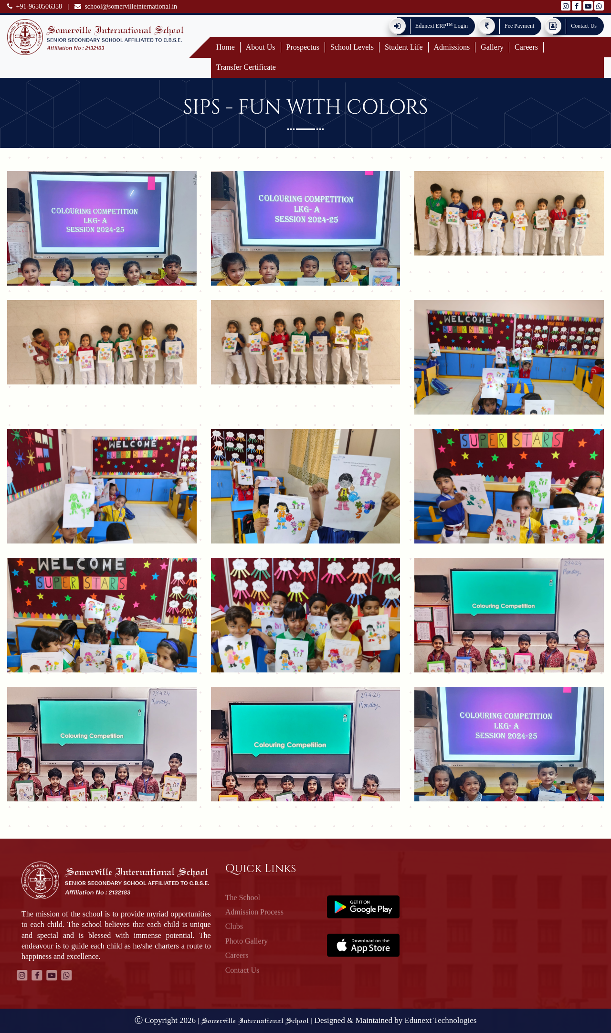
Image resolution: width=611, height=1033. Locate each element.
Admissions (452, 47)
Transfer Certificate (246, 67)
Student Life (404, 47)
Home (225, 47)
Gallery (492, 47)
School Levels (352, 47)
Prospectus (302, 47)
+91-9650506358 (34, 6)
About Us (260, 47)
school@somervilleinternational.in (125, 6)
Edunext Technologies (440, 1020)
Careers (526, 47)
